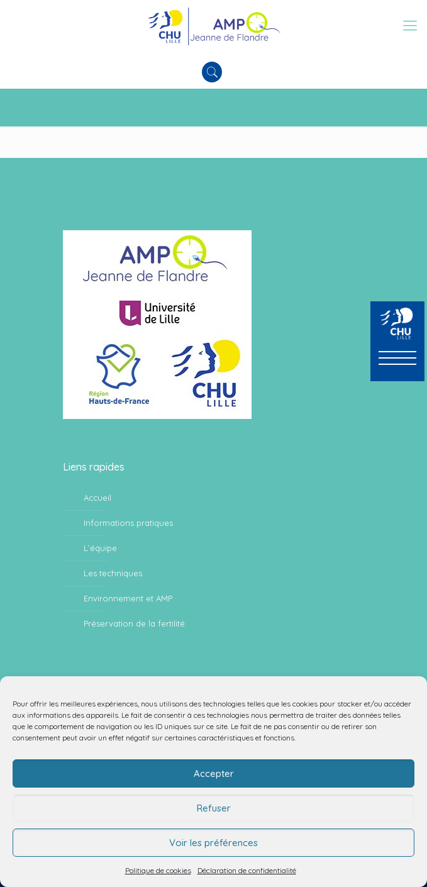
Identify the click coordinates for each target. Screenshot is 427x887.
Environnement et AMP (128, 598)
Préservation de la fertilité (134, 623)
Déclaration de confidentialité (246, 870)
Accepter (214, 773)
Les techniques (113, 573)
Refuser (214, 808)
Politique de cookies (158, 870)
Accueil (97, 498)
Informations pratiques (128, 523)
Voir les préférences (213, 843)
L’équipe (100, 548)
